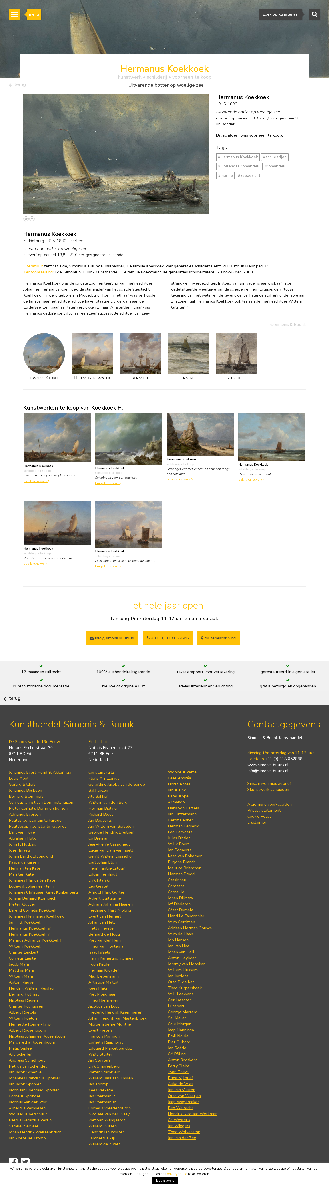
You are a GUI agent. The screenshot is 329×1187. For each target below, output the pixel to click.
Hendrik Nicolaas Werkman (192, 1128)
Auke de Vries (180, 1098)
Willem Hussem (183, 985)
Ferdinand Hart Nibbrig (109, 925)
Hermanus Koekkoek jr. (29, 949)
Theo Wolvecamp (184, 1146)
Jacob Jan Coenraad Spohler (34, 1105)
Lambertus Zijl (101, 1153)
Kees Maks (98, 1003)
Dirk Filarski (99, 895)
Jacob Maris (19, 979)
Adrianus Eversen (25, 829)
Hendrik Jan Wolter (106, 1147)
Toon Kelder (99, 979)
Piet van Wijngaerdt (106, 1135)
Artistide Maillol (103, 997)
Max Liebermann (103, 991)
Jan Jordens (178, 991)
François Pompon (104, 1051)
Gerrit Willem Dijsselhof (110, 871)
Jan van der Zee (182, 1152)
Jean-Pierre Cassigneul (109, 859)
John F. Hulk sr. (22, 859)
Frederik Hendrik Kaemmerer (115, 1027)
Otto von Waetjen (184, 1110)
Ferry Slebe (178, 1080)
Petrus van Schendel (28, 1081)
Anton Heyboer (182, 973)
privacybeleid (177, 1174)
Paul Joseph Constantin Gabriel (37, 841)
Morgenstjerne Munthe (109, 1039)
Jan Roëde (177, 1063)
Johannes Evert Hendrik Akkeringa (40, 787)
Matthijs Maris (22, 985)
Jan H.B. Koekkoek (25, 937)
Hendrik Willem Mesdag (31, 1003)
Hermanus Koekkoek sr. (30, 943)
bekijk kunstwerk (36, 483)
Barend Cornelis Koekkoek (32, 925)
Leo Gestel (98, 901)
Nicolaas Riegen (23, 1015)
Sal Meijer (177, 1033)
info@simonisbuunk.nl (112, 640)
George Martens (183, 1027)
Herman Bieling (102, 823)
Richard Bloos (100, 829)
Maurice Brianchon (184, 883)
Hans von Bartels (183, 823)
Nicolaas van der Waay (109, 1129)
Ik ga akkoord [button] (165, 1181)
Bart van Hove (22, 847)
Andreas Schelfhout (27, 1075)
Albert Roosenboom (27, 1045)
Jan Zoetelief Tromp (27, 1153)
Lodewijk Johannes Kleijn (31, 901)
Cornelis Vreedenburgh (109, 1123)
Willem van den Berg (108, 817)
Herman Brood (181, 889)
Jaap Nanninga (181, 1045)
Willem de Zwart (104, 1159)
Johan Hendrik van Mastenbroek (117, 1033)
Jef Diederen (179, 919)
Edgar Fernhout (102, 889)
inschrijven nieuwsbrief (269, 798)
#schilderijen (275, 159)
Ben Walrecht (180, 1122)
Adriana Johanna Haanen (110, 919)
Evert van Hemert (104, 931)
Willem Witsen (102, 1141)
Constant (176, 901)
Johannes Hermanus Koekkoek (36, 931)
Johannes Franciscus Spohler (34, 1093)
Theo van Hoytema (105, 961)
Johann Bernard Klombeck (32, 913)
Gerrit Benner (180, 835)
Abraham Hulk (22, 853)
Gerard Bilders (22, 799)
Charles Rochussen (26, 1021)
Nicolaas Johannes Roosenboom (37, 1051)
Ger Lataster (179, 1015)
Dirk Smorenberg (104, 1081)
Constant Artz (101, 787)
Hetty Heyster (101, 943)
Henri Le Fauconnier (186, 931)
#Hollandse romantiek (238, 168)
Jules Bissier (179, 853)
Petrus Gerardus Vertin (30, 1135)
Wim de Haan (180, 949)
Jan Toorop (98, 1099)
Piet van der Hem (104, 955)
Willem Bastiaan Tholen (110, 1093)
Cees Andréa (179, 793)
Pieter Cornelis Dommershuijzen (38, 823)
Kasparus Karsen (24, 877)
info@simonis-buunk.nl (268, 785)
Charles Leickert (23, 967)
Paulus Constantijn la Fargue (35, 835)
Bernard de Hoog (104, 949)
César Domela (180, 925)
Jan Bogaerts (100, 835)
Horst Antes (179, 799)
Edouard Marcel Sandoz (110, 1063)
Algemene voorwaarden (269, 819)
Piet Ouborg (179, 1057)
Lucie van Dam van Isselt (110, 865)
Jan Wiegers (179, 1140)
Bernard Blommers (26, 811)
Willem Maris (21, 991)
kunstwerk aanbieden (268, 804)
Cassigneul (178, 895)
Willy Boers (178, 859)
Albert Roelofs (22, 1027)
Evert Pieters (100, 1045)
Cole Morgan (179, 1039)
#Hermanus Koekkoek (238, 159)
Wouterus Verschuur (28, 1129)
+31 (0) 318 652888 (168, 640)
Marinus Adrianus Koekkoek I (35, 955)
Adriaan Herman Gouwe (190, 943)
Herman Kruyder (103, 985)
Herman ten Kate (24, 883)
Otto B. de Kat (181, 997)
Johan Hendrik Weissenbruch (35, 1147)
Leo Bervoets (180, 847)
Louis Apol (18, 793)
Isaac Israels (99, 967)
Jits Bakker (98, 811)
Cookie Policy (259, 831)
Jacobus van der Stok (28, 1117)
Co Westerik (179, 1134)
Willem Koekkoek (25, 961)
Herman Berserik (183, 841)
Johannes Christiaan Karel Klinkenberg (43, 907)
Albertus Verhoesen (27, 1123)
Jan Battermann (182, 829)
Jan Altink (177, 805)
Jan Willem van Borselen (111, 841)
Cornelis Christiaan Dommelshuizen (41, 817)
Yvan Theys (178, 1086)
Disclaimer (256, 837)
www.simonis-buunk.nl (268, 779)
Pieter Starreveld (104, 1087)
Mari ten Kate (21, 889)
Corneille (176, 907)
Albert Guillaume (104, 913)
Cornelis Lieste (22, 973)
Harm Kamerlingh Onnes (110, 973)
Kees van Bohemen (185, 871)
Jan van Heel (179, 961)
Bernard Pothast (24, 1009)
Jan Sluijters (99, 1075)
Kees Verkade (100, 1105)
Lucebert (176, 1021)
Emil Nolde (178, 1051)
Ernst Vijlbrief (180, 1092)
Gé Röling (177, 1068)
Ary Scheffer (20, 1069)
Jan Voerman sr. (102, 1117)
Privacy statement (264, 825)
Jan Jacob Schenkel (26, 1087)
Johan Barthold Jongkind (31, 871)
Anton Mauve (21, 997)
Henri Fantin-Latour (106, 883)
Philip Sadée (20, 1063)
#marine (225, 177)
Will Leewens (180, 1009)
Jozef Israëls (20, 865)
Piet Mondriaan (102, 1009)
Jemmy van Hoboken (186, 979)
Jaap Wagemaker (183, 1116)
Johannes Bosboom (26, 805)
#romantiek (274, 168)
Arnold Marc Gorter (106, 907)
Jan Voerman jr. (102, 1111)
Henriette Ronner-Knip (30, 1039)
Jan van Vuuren (181, 1104)
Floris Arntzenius (103, 793)
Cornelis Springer (24, 1111)
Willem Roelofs (23, 1033)
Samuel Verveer (23, 1141)
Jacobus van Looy (104, 1021)
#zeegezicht (249, 177)
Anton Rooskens (182, 1074)
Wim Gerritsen (181, 937)
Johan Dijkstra (180, 913)
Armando (176, 817)
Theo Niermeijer (103, 1015)
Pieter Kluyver (22, 919)
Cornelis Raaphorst (105, 1057)
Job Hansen (178, 955)
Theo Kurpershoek (185, 1003)
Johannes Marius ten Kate (32, 895)
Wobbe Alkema (182, 787)
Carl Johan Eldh (102, 877)
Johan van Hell (101, 937)
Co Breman (98, 853)
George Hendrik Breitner (111, 847)
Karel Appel (179, 811)
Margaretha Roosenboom (32, 1057)
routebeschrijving (218, 640)
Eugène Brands (182, 877)
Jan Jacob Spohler (25, 1099)
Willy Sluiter (100, 1069)
